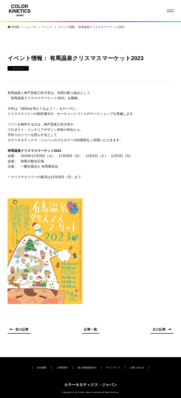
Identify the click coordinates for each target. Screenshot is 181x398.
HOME (15, 27)
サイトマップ (113, 367)
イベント (47, 27)
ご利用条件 (62, 367)
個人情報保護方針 (87, 367)
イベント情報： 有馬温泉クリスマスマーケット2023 (91, 27)
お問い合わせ (137, 367)
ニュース (31, 27)
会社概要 (41, 367)
